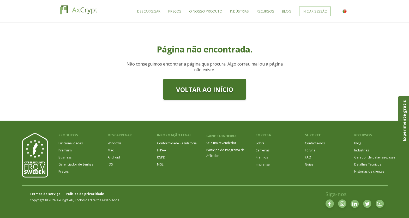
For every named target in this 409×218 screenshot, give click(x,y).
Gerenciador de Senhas (75, 164)
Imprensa (263, 164)
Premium (65, 150)
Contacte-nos (315, 143)
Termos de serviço (45, 194)
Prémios (262, 157)
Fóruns (310, 150)
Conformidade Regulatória (177, 143)
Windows (114, 143)
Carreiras (262, 150)
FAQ (308, 157)
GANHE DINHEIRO (221, 135)
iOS (110, 164)
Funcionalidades (70, 143)
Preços (63, 171)
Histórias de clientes (369, 171)
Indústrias (361, 150)
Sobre (260, 143)
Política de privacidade (85, 194)
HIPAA (161, 150)
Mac (111, 150)
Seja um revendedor (221, 143)
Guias (309, 164)
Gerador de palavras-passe (374, 157)
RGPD (161, 157)
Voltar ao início (204, 89)
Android (114, 157)
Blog (357, 143)
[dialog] (399, 207)
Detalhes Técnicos (367, 164)
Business (64, 157)
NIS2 (160, 164)
